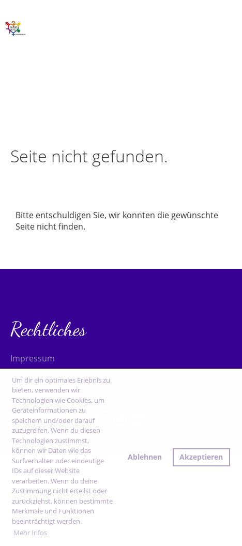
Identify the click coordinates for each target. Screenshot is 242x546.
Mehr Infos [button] (30, 532)
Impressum (32, 358)
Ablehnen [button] (145, 457)
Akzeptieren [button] (201, 457)
